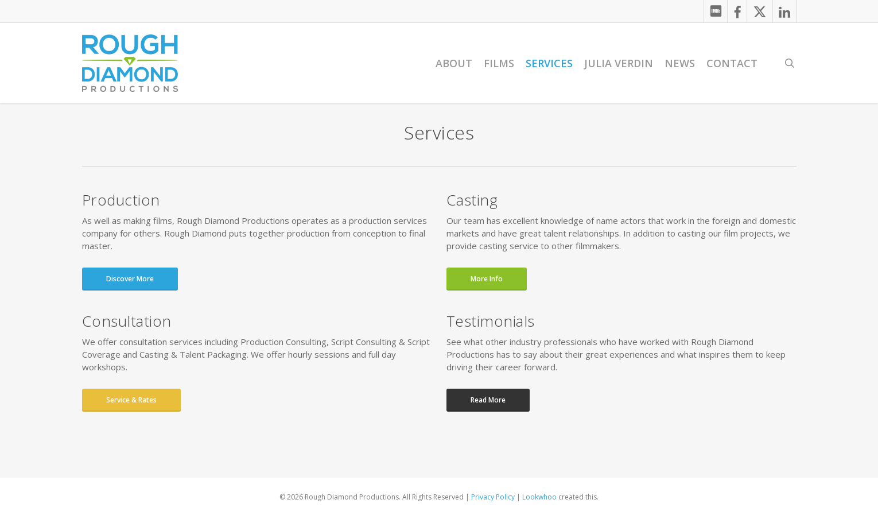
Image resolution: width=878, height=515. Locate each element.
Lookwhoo (539, 497)
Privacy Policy (493, 497)
